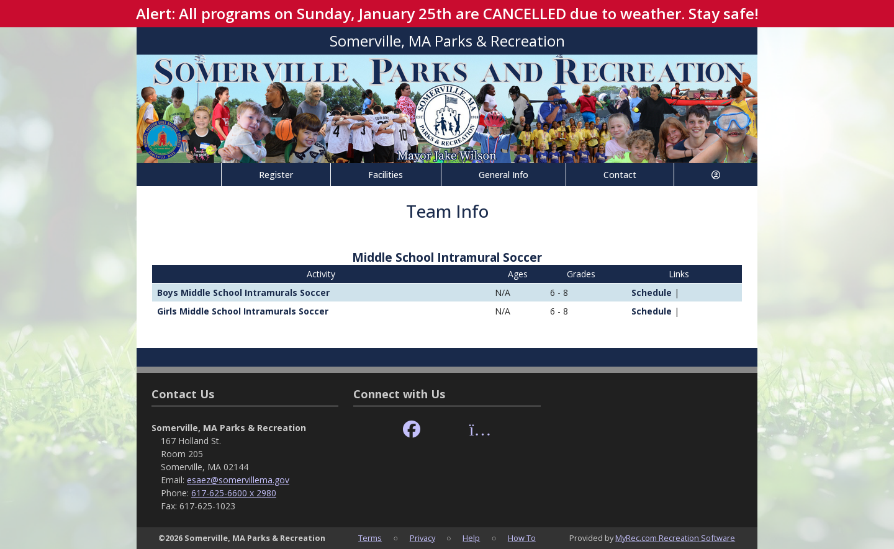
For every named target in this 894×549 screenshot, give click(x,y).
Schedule (646, 292)
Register (276, 175)
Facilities (385, 175)
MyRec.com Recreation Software (675, 537)
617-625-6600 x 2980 (233, 493)
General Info (503, 175)
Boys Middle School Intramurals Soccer (243, 292)
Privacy (422, 537)
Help (471, 537)
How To (522, 537)
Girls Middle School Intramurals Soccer (242, 311)
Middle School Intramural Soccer (447, 257)
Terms (370, 537)
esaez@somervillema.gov (238, 480)
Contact (619, 175)
